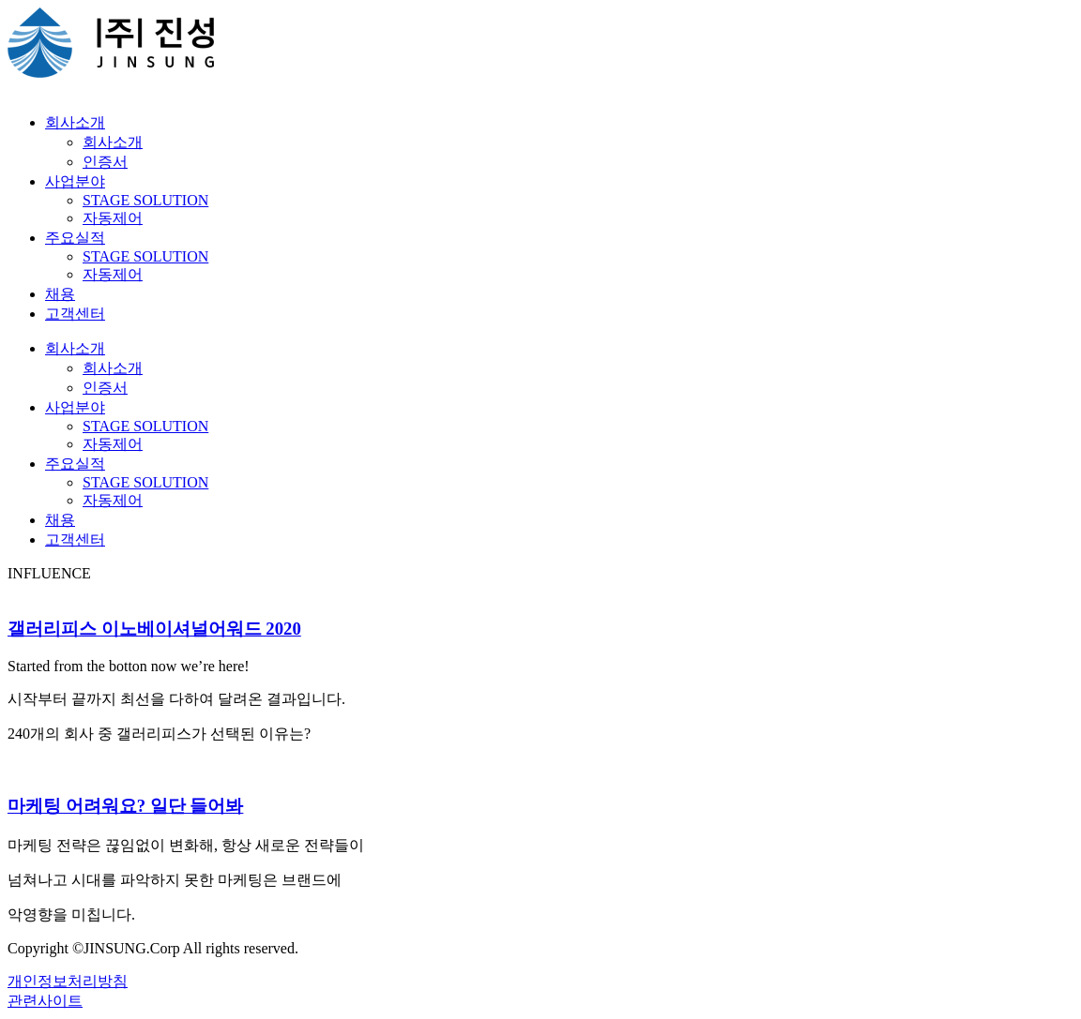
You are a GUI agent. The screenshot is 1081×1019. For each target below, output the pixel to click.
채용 (60, 294)
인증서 (105, 162)
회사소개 (75, 122)
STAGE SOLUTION (145, 200)
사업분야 (75, 181)
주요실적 (75, 238)
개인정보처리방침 (68, 981)
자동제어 (113, 218)
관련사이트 (45, 1001)
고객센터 (75, 314)
